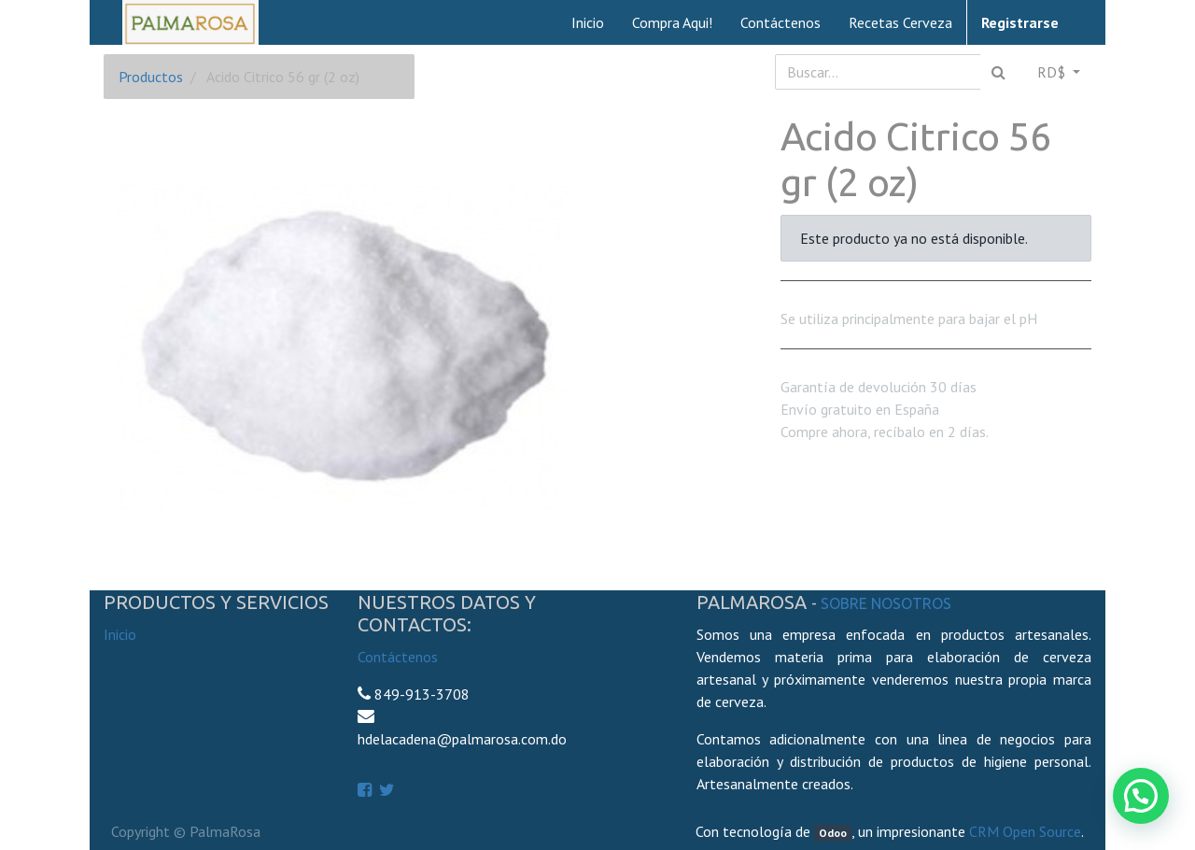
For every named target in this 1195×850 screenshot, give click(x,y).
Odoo (833, 833)
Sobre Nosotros (886, 603)
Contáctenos (398, 656)
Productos (151, 76)
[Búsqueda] (998, 72)
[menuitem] (587, 22)
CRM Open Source (1025, 831)
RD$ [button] (1053, 72)
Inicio (120, 634)
